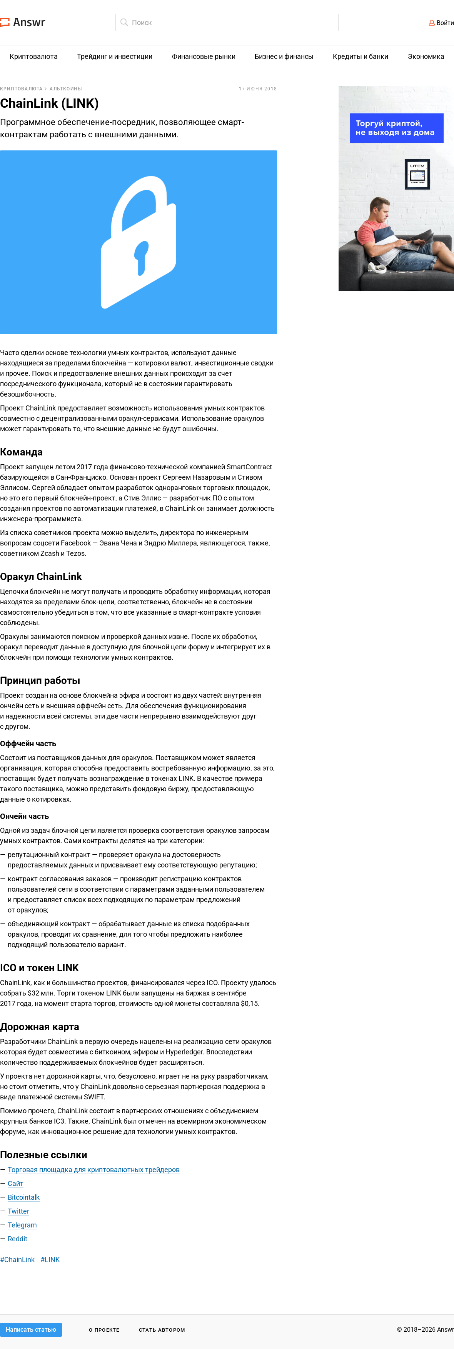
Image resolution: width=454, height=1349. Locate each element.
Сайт (15, 1183)
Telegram (22, 1225)
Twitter (18, 1211)
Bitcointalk (24, 1197)
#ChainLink (17, 1260)
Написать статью (31, 1329)
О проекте (104, 1330)
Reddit (17, 1239)
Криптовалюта (21, 89)
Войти (445, 23)
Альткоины (66, 89)
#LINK (50, 1260)
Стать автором (162, 1330)
